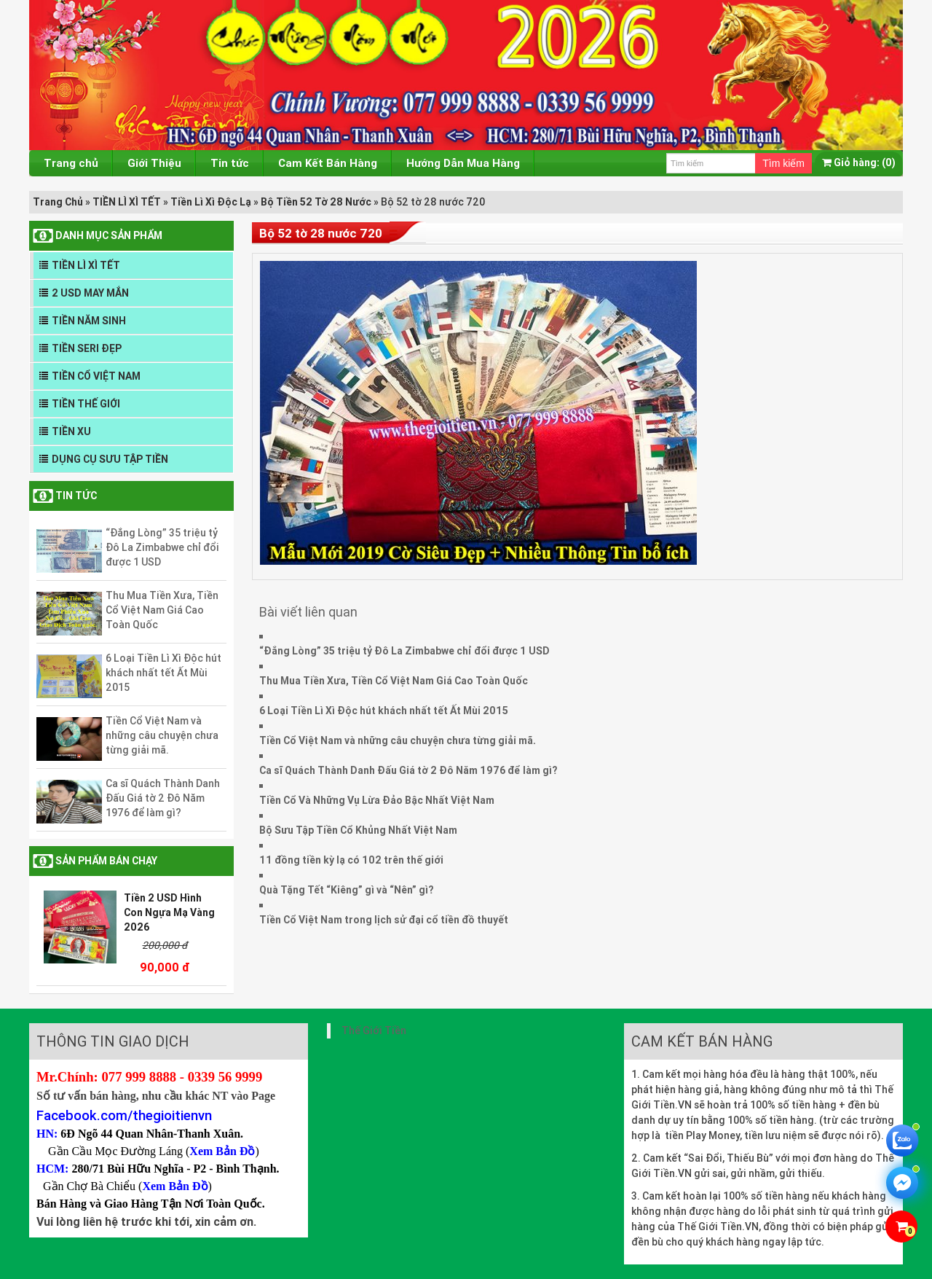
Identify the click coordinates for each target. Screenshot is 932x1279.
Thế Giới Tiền (373, 1030)
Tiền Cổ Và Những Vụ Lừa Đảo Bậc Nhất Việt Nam (376, 800)
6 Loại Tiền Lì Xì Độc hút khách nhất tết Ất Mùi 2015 (163, 673)
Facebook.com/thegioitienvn (124, 1115)
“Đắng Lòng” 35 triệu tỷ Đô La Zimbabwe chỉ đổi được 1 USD (162, 547)
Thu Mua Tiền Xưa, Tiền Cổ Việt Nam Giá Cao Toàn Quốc (162, 610)
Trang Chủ (58, 201)
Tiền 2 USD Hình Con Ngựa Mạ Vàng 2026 (169, 912)
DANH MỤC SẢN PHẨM (108, 235)
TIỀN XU (71, 431)
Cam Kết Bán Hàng (327, 163)
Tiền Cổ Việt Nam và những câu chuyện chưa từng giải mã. (162, 735)
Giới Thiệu (154, 163)
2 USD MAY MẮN (90, 293)
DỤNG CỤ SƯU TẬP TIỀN (110, 459)
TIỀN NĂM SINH (89, 320)
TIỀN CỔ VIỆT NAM (96, 376)
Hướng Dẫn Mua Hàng (463, 163)
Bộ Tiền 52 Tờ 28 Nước (316, 201)
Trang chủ (71, 163)
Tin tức (229, 163)
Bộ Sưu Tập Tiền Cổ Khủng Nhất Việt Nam (358, 830)
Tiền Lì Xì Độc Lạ (210, 201)
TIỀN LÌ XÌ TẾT (126, 201)
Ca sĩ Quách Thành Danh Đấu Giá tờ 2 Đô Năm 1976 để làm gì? (163, 798)
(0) (859, 162)
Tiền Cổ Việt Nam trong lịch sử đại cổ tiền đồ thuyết (383, 919)
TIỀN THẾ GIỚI (86, 403)
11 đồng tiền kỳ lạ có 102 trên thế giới (351, 860)
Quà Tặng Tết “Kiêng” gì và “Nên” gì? (346, 889)
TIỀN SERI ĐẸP (87, 348)
